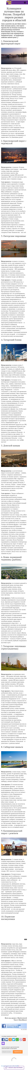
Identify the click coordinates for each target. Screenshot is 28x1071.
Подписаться (17, 1051)
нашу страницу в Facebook (13, 1026)
